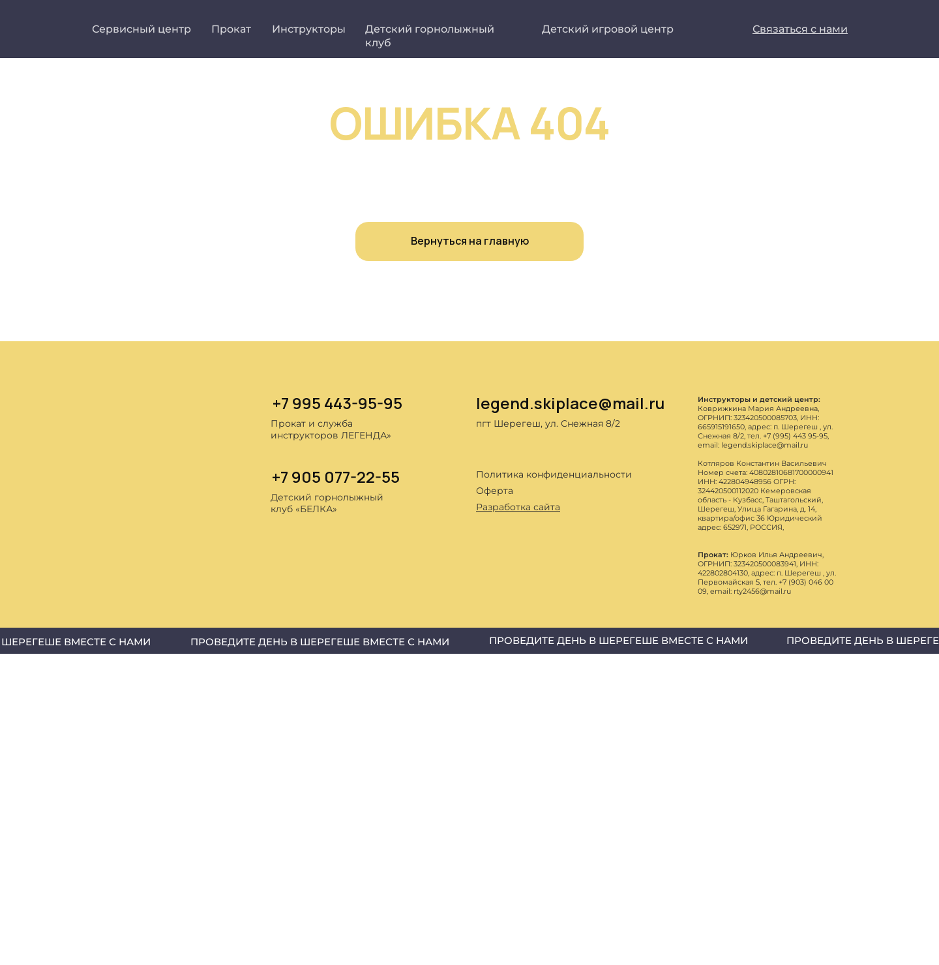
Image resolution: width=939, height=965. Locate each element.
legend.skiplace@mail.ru (570, 403)
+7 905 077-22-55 (336, 476)
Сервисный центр (141, 29)
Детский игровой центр (608, 29)
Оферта (494, 491)
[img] (486, 544)
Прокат (231, 29)
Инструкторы (309, 29)
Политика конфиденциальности (554, 474)
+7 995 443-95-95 (337, 403)
